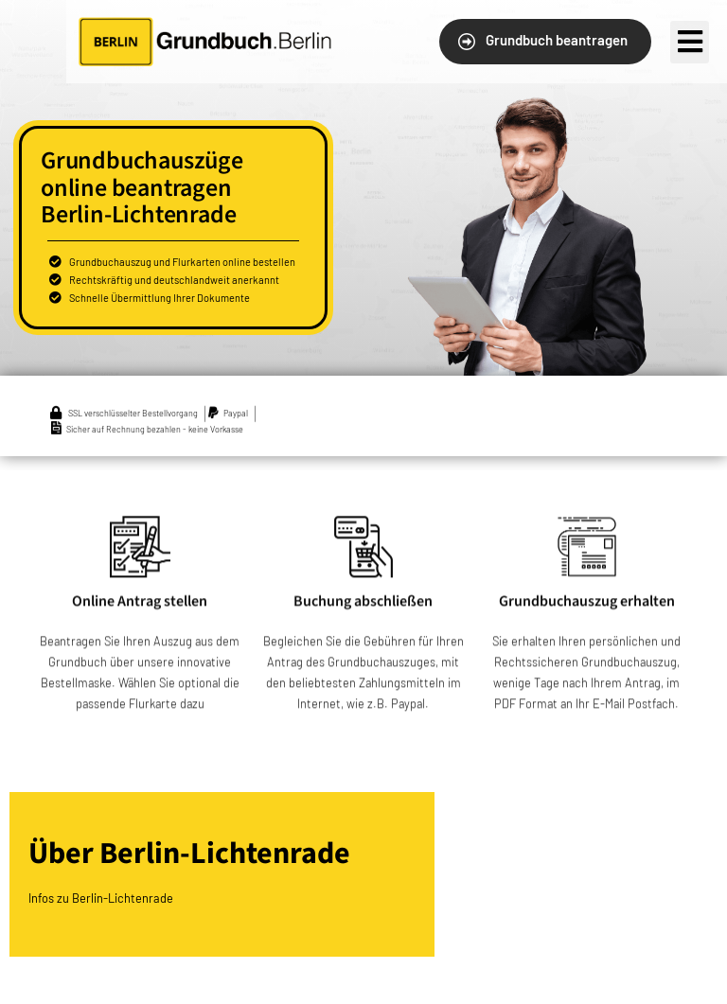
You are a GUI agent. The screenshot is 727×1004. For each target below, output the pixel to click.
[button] (545, 41)
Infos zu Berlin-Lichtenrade (100, 898)
